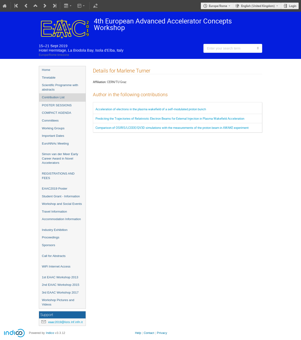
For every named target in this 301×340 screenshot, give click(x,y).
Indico (50, 333)
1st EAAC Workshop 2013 (60, 277)
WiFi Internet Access (56, 266)
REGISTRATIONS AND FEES (58, 176)
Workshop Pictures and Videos (58, 302)
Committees (50, 120)
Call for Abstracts (54, 256)
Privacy (162, 333)
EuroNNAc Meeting (55, 143)
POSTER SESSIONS (57, 105)
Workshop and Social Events (62, 204)
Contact (149, 333)
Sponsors (48, 245)
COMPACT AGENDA (56, 113)
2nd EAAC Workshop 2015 (60, 285)
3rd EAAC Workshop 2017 (60, 292)
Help (138, 333)
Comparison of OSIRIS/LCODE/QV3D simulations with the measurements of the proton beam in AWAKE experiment (172, 128)
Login (292, 6)
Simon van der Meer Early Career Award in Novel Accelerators (60, 158)
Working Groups (53, 128)
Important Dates (53, 136)
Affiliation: (99, 82)
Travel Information (54, 211)
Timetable (48, 77)
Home (46, 70)
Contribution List (53, 97)
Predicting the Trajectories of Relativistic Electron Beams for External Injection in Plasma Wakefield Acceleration (169, 118)
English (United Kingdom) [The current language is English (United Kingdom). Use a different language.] (258, 6)
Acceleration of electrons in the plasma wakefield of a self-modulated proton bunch (150, 109)
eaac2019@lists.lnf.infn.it (65, 322)
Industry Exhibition (54, 230)
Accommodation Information (61, 219)
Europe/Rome (218, 6)
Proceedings (50, 237)
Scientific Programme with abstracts (60, 87)
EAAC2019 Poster (54, 188)
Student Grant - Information (61, 196)
